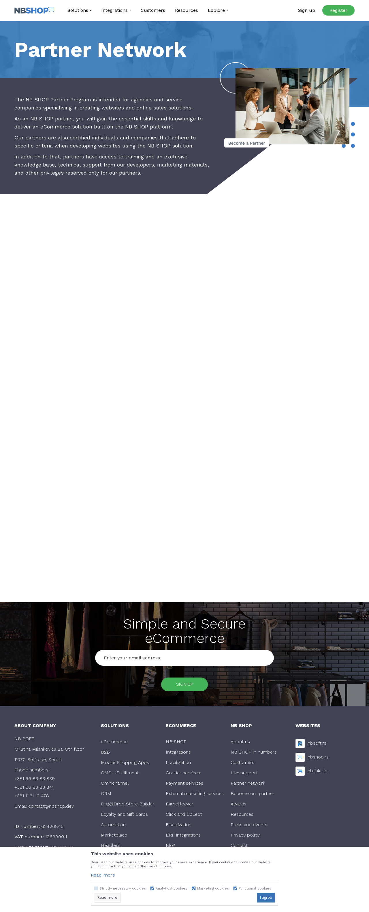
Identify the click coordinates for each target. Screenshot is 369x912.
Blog (170, 846)
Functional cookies (255, 888)
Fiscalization (178, 826)
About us (240, 743)
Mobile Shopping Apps (125, 764)
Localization (178, 764)
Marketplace (114, 836)
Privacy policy (245, 836)
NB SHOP (176, 743)
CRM (106, 795)
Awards (238, 805)
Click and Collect (184, 815)
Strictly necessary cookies (122, 888)
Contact (239, 846)
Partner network (248, 784)
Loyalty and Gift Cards (124, 815)
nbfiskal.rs (318, 772)
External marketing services (195, 795)
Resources (242, 815)
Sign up (185, 685)
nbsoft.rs (317, 744)
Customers (242, 764)
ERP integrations (183, 836)
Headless (111, 846)
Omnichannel (115, 784)
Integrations (178, 753)
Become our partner (252, 795)
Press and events (249, 826)
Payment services (184, 784)
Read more (103, 875)
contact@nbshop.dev (51, 807)
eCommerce (114, 743)
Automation (113, 826)
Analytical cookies (171, 888)
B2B (105, 753)
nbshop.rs (318, 758)
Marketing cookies (213, 888)
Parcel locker (179, 805)
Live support (244, 774)
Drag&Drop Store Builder (127, 805)
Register (338, 10)
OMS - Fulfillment (120, 774)
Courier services (183, 774)
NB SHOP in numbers (254, 753)
